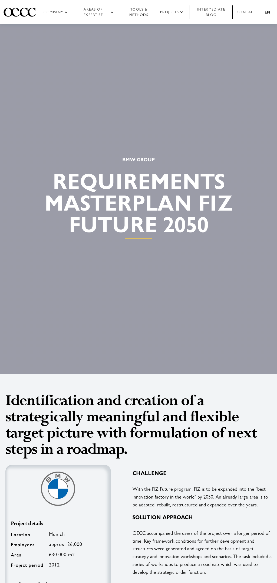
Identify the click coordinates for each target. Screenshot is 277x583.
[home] (20, 12)
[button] (57, 12)
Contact (247, 12)
